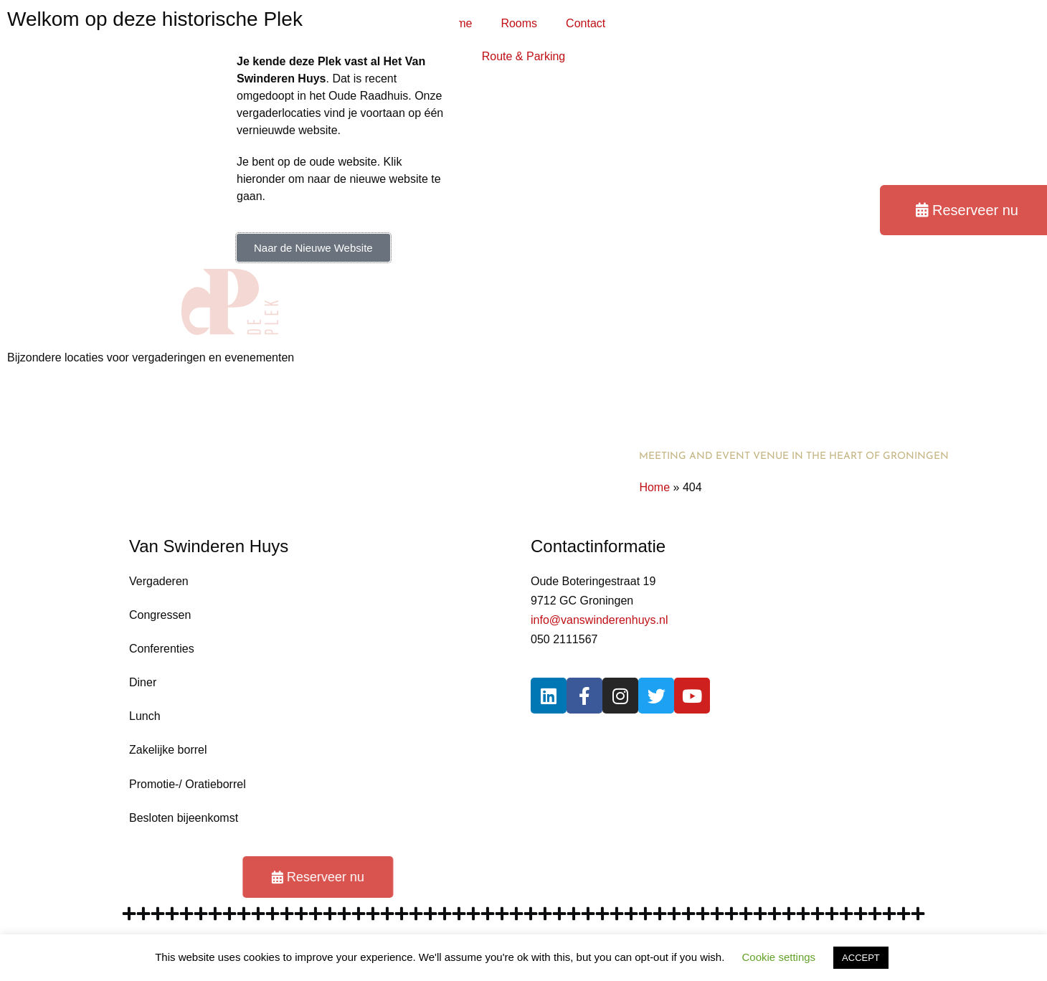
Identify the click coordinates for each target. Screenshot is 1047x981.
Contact (585, 23)
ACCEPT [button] (861, 957)
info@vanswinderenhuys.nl (599, 620)
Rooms (519, 23)
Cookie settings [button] (779, 957)
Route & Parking (524, 56)
